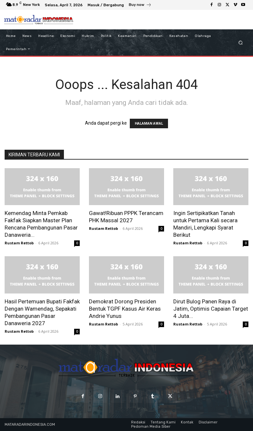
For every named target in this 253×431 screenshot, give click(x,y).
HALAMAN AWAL (149, 123)
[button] (240, 42)
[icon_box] (140, 5)
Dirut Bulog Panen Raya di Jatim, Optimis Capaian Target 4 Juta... (210, 308)
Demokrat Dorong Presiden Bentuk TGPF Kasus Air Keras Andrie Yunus (125, 308)
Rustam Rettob (19, 242)
